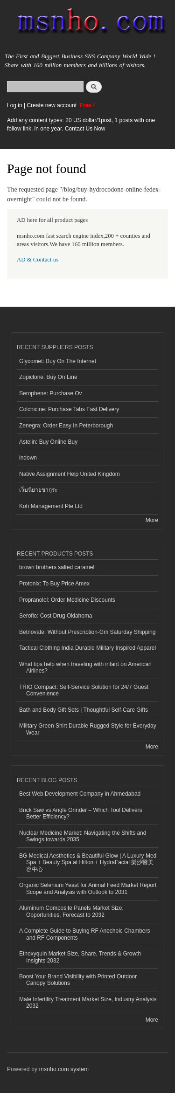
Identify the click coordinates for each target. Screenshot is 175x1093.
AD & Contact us (37, 259)
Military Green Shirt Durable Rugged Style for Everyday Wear (87, 729)
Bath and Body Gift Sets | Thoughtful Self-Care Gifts (83, 710)
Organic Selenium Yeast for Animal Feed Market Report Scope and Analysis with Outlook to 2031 (87, 888)
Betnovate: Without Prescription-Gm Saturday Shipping (87, 632)
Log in (14, 105)
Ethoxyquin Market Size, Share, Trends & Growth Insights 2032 (80, 956)
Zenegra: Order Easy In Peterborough (66, 425)
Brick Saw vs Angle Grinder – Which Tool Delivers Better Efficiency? (80, 813)
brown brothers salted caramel (56, 567)
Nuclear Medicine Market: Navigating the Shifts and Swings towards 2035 (82, 836)
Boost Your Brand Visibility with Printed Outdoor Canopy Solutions (78, 979)
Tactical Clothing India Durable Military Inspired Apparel (87, 648)
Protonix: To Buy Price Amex (54, 583)
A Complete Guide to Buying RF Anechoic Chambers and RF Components (84, 934)
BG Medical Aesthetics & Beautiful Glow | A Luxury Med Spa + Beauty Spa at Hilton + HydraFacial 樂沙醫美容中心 (87, 862)
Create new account (52, 105)
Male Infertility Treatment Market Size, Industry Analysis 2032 (87, 1002)
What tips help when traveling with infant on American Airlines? (85, 667)
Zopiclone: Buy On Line (48, 377)
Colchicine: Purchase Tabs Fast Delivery (69, 409)
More (152, 520)
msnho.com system (64, 1069)
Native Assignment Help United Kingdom (69, 474)
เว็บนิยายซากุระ (38, 490)
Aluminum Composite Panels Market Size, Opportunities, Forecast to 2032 (71, 911)
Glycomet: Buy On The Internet (57, 361)
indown (28, 457)
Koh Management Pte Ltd (51, 506)
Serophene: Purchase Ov (50, 393)
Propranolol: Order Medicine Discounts (67, 600)
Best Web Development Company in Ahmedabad (79, 794)
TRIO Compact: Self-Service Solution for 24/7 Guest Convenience (83, 690)
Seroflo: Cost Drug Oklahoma (55, 615)
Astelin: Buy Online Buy (48, 442)
